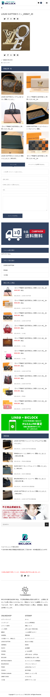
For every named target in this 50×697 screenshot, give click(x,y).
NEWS (27, 645)
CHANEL (3, 651)
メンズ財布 (4, 629)
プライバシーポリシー (31, 664)
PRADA (3, 654)
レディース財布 (5, 625)
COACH (3, 670)
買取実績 (27, 635)
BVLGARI (3, 657)
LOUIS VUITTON (9, 265)
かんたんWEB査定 (30, 622)
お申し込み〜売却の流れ (31, 629)
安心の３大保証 (29, 641)
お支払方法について (30, 667)
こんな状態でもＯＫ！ (31, 632)
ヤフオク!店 (28, 676)
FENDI (6, 270)
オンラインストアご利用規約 (32, 660)
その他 (6, 275)
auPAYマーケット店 (30, 680)
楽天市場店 (28, 670)
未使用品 (3, 635)
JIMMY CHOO (5, 676)
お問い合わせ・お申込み (31, 654)
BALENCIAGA (5, 664)
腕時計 (3, 632)
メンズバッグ (4, 622)
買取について (28, 625)
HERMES (3, 645)
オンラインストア (29, 638)
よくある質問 (28, 651)
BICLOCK (10, 60)
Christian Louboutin (6, 673)
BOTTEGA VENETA (6, 660)
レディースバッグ (6, 619)
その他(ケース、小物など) (8, 638)
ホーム (27, 619)
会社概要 (27, 648)
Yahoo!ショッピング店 (31, 673)
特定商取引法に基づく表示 (32, 657)
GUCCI (3, 648)
